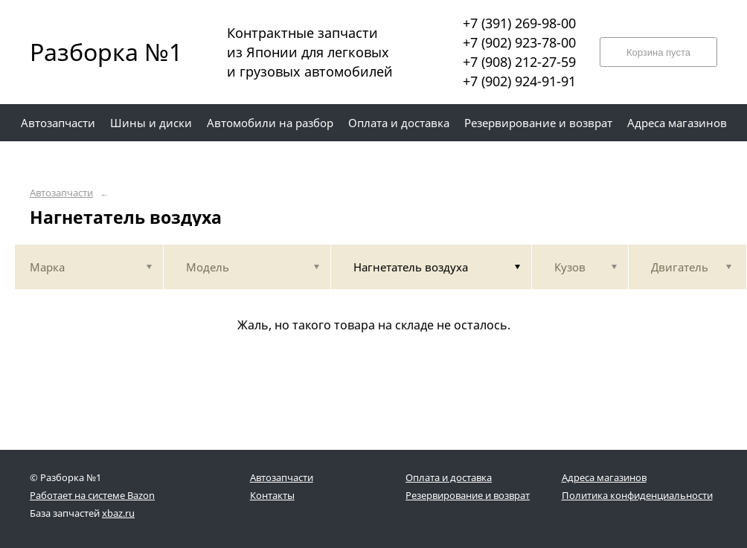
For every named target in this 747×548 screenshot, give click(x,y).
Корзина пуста (658, 52)
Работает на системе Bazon (92, 495)
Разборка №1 (97, 52)
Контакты (272, 495)
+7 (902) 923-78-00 (519, 42)
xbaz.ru (118, 513)
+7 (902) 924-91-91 (519, 81)
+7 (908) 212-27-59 (519, 62)
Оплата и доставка (448, 477)
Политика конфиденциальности (637, 495)
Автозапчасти (61, 193)
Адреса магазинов (604, 477)
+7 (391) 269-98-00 (519, 23)
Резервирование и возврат (467, 495)
